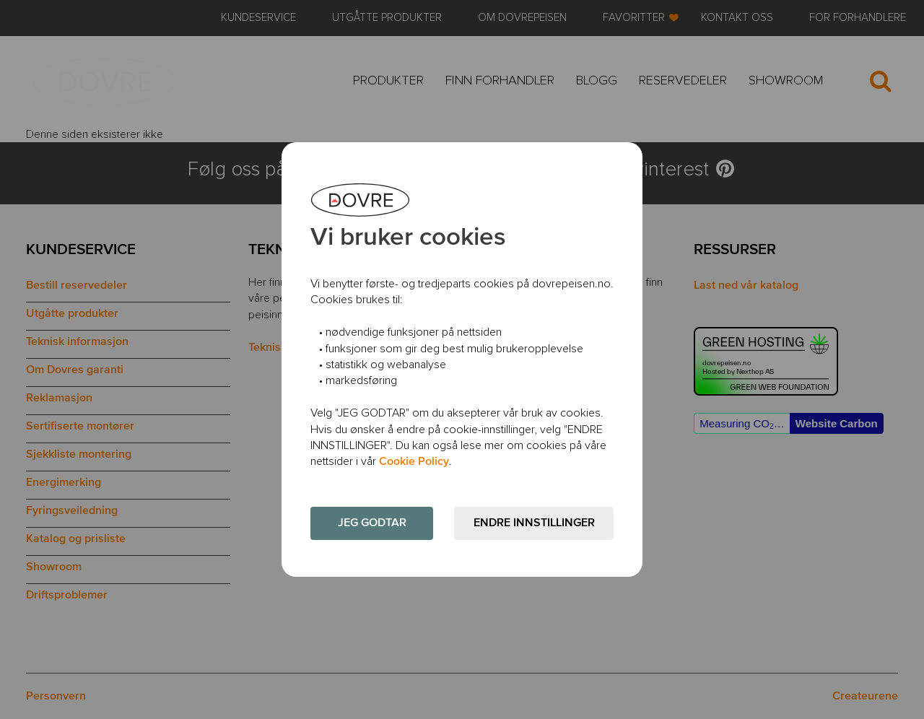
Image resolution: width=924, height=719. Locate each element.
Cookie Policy (414, 462)
